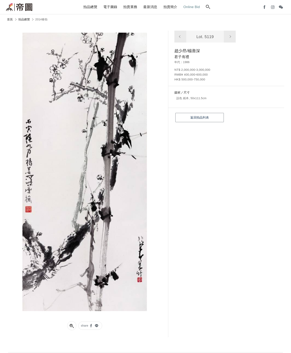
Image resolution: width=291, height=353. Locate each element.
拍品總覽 (24, 19)
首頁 (10, 19)
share (84, 325)
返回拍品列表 (199, 117)
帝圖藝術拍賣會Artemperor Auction (19, 7)
